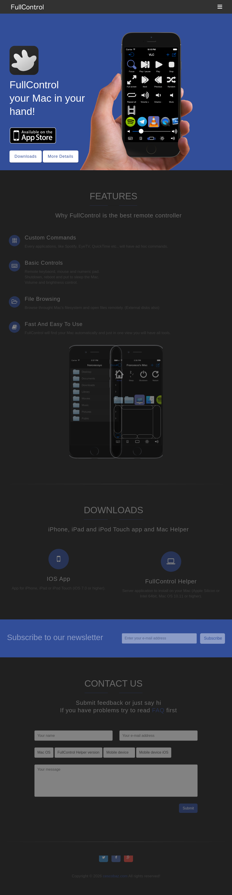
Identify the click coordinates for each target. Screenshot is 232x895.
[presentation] (68, 814)
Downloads (25, 156)
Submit (188, 810)
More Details (60, 156)
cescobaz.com (115, 878)
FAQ (160, 710)
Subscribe (214, 638)
